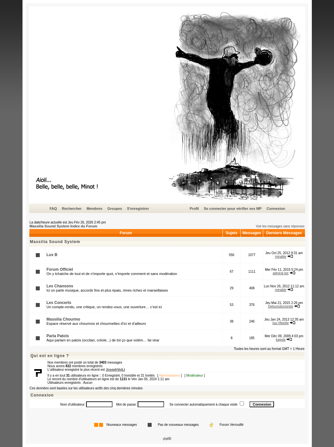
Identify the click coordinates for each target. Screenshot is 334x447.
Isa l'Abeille (280, 323)
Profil (194, 208)
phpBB (167, 438)
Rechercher (72, 208)
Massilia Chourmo (63, 319)
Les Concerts (59, 302)
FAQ (53, 208)
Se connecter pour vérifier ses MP (233, 208)
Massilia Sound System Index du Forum (64, 226)
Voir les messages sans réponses (280, 226)
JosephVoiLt (115, 369)
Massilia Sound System (55, 241)
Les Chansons (60, 286)
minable (280, 256)
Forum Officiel (60, 269)
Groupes (114, 208)
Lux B (52, 254)
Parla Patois (58, 336)
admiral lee (281, 273)
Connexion (275, 208)
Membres (94, 208)
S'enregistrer (138, 208)
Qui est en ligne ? (50, 355)
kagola (280, 339)
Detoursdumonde (280, 306)
